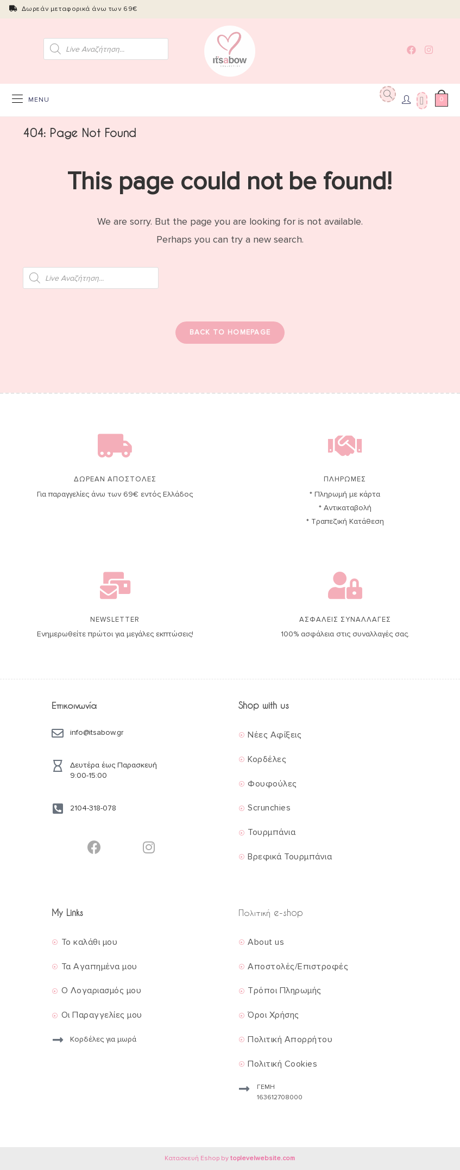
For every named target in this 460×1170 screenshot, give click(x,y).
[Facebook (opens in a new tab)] (411, 50)
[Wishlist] (421, 100)
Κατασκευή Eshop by (230, 1158)
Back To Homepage (230, 332)
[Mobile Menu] (30, 100)
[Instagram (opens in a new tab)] (428, 50)
